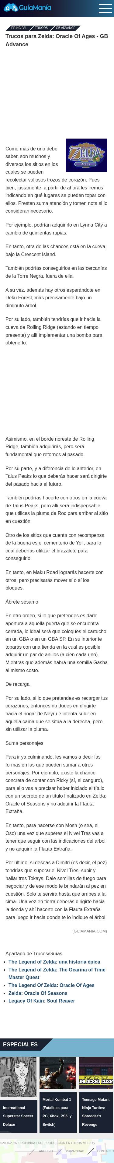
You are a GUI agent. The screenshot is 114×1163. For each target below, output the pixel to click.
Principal (19, 28)
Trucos (41, 28)
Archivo (46, 1151)
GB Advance (65, 28)
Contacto (105, 1151)
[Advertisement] (57, 93)
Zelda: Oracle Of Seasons (38, 993)
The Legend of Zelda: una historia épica (54, 961)
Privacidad (75, 1151)
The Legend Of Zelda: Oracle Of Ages (52, 985)
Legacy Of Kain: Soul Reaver (42, 1000)
